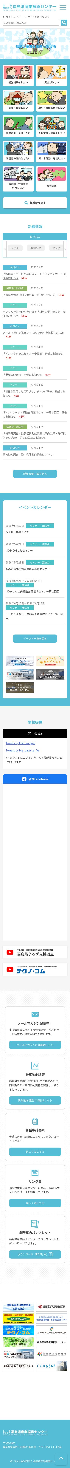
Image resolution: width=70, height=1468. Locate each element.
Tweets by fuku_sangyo (20, 743)
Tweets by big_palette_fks (22, 750)
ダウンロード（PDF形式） (33, 1254)
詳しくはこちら (35, 1152)
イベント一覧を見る (35, 638)
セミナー (58, 248)
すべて (15, 248)
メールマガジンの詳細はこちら (35, 1045)
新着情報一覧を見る (35, 474)
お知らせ (36, 248)
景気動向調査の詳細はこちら (35, 1100)
